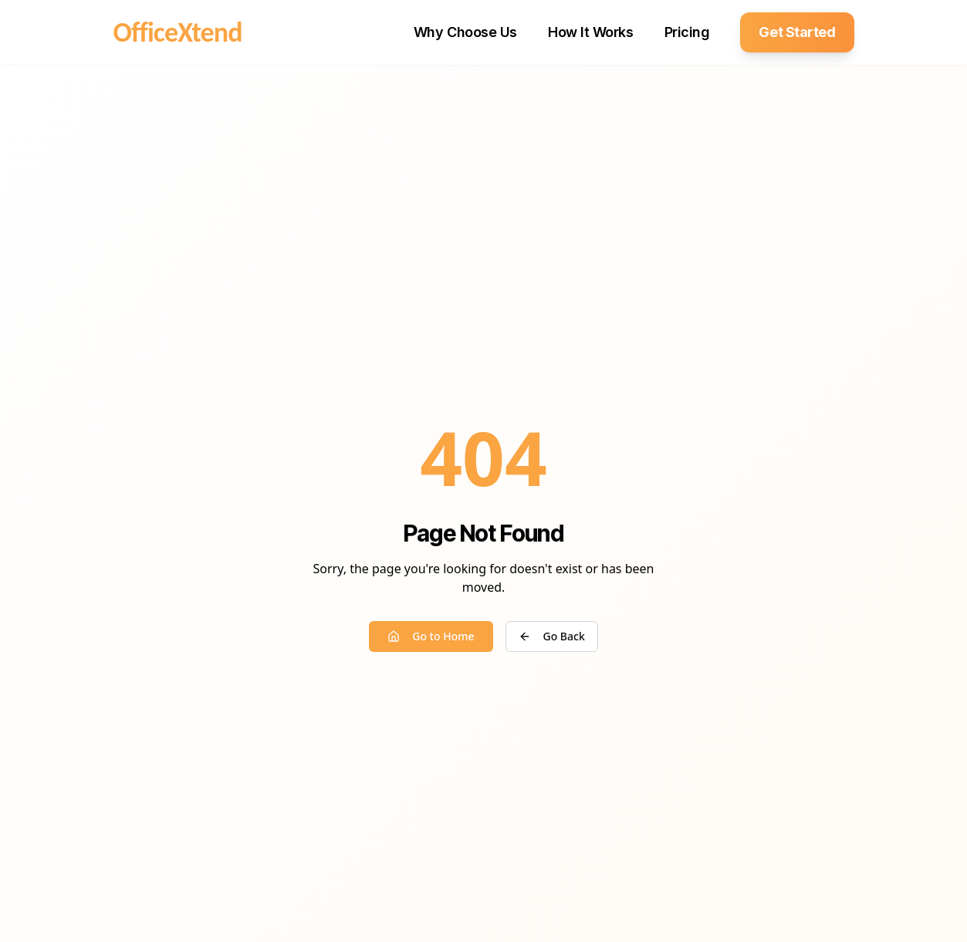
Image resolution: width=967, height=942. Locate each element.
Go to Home (430, 636)
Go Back (552, 636)
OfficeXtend (177, 32)
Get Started (797, 32)
